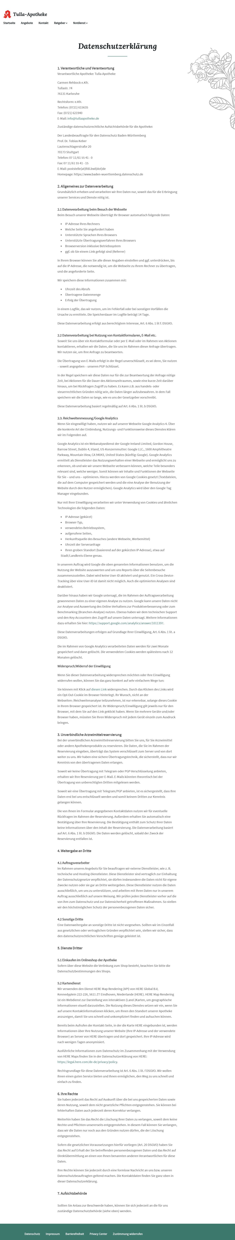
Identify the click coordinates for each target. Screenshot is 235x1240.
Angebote (27, 23)
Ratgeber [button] (60, 23)
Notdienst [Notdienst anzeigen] (80, 23)
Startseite (9, 23)
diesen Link (99, 689)
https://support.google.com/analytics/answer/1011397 (126, 623)
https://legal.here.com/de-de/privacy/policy (87, 1062)
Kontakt (43, 23)
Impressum (53, 1234)
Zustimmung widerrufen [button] (128, 1234)
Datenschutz (32, 1234)
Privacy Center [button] (98, 1234)
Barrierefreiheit (74, 1234)
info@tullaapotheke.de (83, 118)
